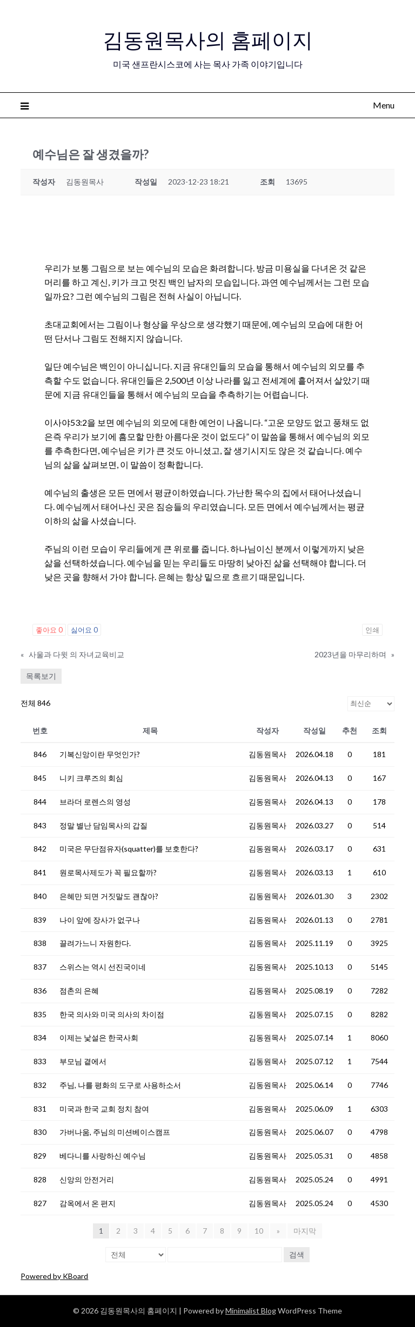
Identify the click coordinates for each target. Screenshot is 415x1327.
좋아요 (49, 629)
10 (259, 1230)
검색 (296, 1254)
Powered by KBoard (54, 1276)
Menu (383, 105)
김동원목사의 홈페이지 (207, 38)
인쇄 (372, 629)
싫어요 (84, 629)
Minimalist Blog (250, 1310)
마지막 (304, 1230)
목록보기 (41, 675)
